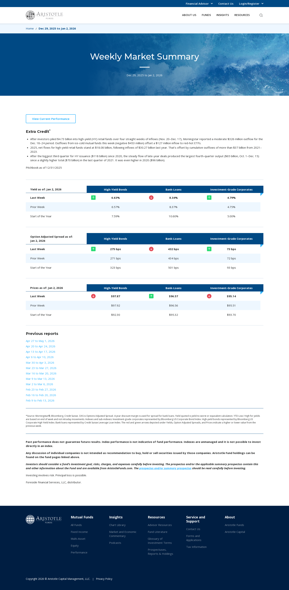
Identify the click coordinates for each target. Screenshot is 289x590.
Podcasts (115, 543)
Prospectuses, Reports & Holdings (160, 551)
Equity (75, 545)
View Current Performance (50, 119)
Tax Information (196, 547)
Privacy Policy (104, 579)
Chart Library (117, 525)
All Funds (76, 525)
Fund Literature (157, 532)
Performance (79, 552)
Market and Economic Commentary (122, 534)
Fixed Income (79, 532)
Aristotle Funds (234, 525)
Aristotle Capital (235, 532)
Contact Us (226, 3)
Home (30, 28)
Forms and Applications (193, 538)
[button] (199, 3)
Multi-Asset (78, 538)
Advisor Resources (160, 525)
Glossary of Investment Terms (160, 541)
